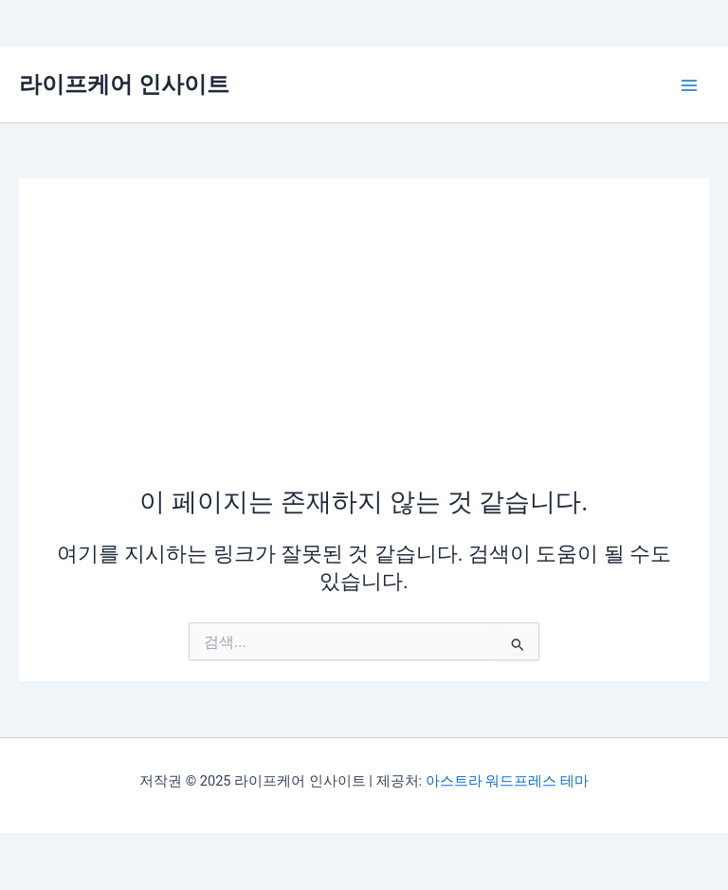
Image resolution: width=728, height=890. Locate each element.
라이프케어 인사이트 (124, 84)
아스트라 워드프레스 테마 (507, 780)
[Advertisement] (364, 341)
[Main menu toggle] (689, 85)
